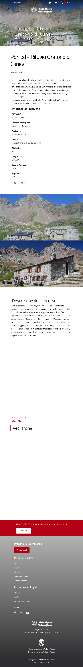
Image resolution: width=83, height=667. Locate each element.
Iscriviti (23, 530)
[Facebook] (15, 613)
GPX (14, 420)
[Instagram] (21, 613)
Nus (20, 72)
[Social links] (56, 2)
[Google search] (62, 2)
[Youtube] (27, 613)
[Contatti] (50, 2)
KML (19, 420)
